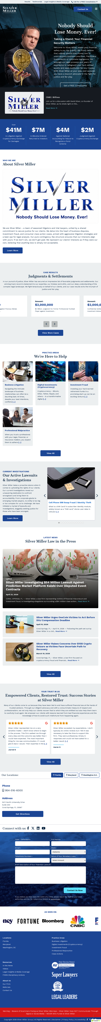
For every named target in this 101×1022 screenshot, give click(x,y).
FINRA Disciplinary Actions (14, 975)
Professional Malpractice (17, 440)
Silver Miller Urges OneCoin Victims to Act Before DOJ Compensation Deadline (65, 629)
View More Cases (50, 343)
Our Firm (6, 984)
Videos (5, 969)
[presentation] (46, 334)
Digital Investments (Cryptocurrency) (47, 396)
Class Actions (57, 954)
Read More (51, 108)
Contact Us (83, 9)
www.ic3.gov (55, 899)
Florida (6, 941)
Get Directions (23, 814)
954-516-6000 (12, 790)
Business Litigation (14, 395)
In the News (8, 966)
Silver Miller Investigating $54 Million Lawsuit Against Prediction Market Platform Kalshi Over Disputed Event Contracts (46, 596)
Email (18, 848)
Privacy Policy (68, 1020)
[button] (59, 532)
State (54, 848)
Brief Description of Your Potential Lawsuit (33, 865)
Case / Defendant (23, 839)
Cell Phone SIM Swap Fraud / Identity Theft (70, 512)
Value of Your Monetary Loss (63, 856)
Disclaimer (56, 1020)
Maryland (7, 944)
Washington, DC (9, 947)
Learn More (12, 260)
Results (27, 1)
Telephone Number (23, 856)
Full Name (56, 839)
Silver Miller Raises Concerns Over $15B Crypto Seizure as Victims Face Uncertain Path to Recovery (64, 656)
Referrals (6, 987)
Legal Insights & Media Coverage (56, 1)
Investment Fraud (79, 395)
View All (50, 463)
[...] (14, 412)
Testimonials (37, 1)
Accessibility (80, 1020)
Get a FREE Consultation (75, 85)
